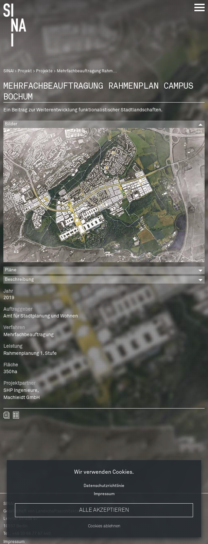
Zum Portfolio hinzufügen (6, 415)
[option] (104, 196)
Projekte (44, 71)
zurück (16, 415)
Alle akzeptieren (104, 510)
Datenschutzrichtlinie (104, 486)
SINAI (8, 71)
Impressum (104, 494)
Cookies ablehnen (104, 526)
